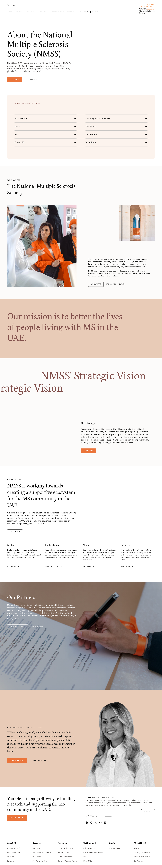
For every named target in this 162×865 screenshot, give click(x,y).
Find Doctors (37, 857)
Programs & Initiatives (115, 284)
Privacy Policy (108, 816)
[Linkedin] (105, 822)
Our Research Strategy (65, 848)
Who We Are (45, 118)
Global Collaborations (65, 857)
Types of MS (11, 857)
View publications (54, 566)
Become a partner (38, 627)
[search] (8, 5)
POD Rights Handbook (40, 861)
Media (45, 126)
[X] (95, 822)
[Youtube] (100, 822)
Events (70, 12)
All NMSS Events (114, 848)
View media (13, 566)
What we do (15, 532)
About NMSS (81, 12)
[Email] (113, 811)
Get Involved (57, 12)
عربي (14, 5)
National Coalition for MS (142, 857)
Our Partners (116, 126)
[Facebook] (87, 822)
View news (89, 566)
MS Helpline (37, 848)
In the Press (116, 142)
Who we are (96, 284)
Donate (94, 12)
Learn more (14, 80)
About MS (20, 12)
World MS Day (88, 861)
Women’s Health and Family (42, 853)
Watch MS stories (40, 760)
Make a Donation (89, 848)
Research (44, 12)
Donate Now (17, 818)
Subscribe (148, 812)
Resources (32, 12)
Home (10, 12)
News (45, 134)
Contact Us (45, 142)
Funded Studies (63, 853)
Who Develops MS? (13, 853)
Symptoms (11, 861)
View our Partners (17, 627)
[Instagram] (91, 822)
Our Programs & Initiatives (116, 118)
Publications (116, 134)
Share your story (17, 760)
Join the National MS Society (92, 853)
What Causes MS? (13, 848)
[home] (147, 9)
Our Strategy (33, 80)
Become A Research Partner (67, 861)
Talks (85, 857)
